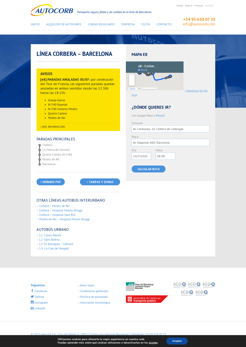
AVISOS (46, 73)
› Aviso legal (86, 285)
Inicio (35, 24)
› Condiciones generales (93, 291)
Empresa (128, 24)
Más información (53, 126)
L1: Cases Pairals (50, 235)
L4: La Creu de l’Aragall (54, 248)
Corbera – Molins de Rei (54, 206)
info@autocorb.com (199, 24)
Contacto (164, 24)
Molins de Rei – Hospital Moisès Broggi (64, 219)
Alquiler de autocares (63, 24)
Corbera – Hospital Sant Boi (57, 215)
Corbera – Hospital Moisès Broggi (60, 210)
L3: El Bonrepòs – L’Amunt (56, 244)
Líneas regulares (101, 24)
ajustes (153, 343)
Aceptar (177, 341)
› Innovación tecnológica (94, 302)
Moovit (160, 115)
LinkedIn (39, 308)
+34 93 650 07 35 (199, 19)
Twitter (39, 297)
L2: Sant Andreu (49, 239)
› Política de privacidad (93, 297)
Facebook (40, 291)
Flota (145, 24)
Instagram (41, 302)
